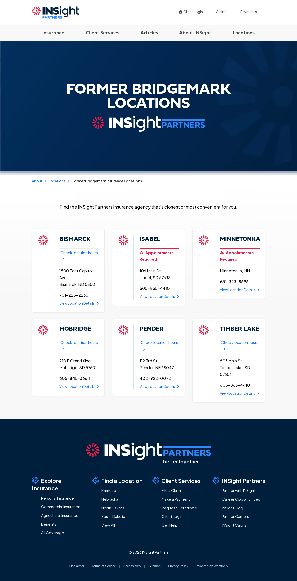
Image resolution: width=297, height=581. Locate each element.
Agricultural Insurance (59, 515)
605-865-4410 (155, 288)
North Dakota (113, 507)
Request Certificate (179, 507)
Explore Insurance (46, 484)
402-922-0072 (155, 378)
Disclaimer (76, 566)
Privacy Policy (178, 566)
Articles (149, 32)
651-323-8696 (234, 281)
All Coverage (52, 532)
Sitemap (154, 566)
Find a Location (117, 480)
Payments (248, 11)
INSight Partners (238, 480)
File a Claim (171, 490)
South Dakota (113, 516)
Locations (244, 32)
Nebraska (109, 499)
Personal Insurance (57, 498)
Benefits (48, 524)
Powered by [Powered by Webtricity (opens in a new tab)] (212, 566)
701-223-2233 (73, 295)
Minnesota (110, 490)
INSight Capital (234, 525)
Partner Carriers (235, 516)
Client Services (102, 32)
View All (108, 525)
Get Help (170, 525)
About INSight (195, 32)
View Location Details (79, 303)
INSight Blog (232, 507)
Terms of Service (104, 566)
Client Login (191, 11)
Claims (221, 11)
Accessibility (132, 566)
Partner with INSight (238, 490)
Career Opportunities (241, 499)
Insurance (53, 32)
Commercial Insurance (60, 506)
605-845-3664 (74, 378)
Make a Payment (176, 499)
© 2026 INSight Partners (149, 552)
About (37, 181)
